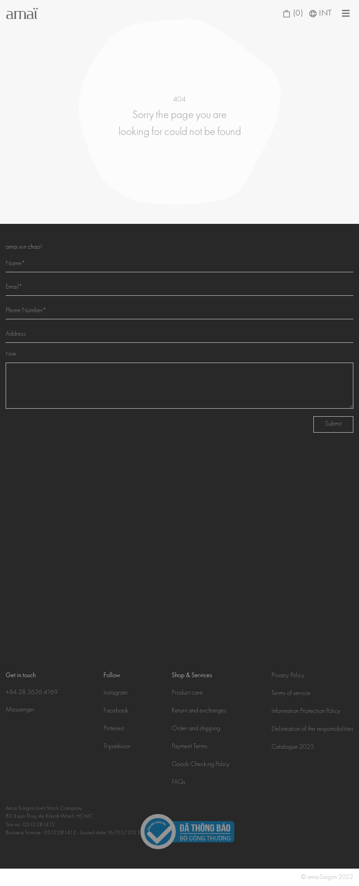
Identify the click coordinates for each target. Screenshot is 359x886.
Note (11, 354)
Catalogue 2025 (292, 747)
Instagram (116, 693)
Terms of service (291, 693)
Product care (187, 693)
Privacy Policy (287, 676)
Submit (333, 424)
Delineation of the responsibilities (312, 729)
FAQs (178, 782)
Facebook (116, 711)
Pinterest (114, 729)
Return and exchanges (199, 711)
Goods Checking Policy (201, 764)
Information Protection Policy (305, 711)
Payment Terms (189, 747)
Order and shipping (196, 729)
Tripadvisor (117, 747)
